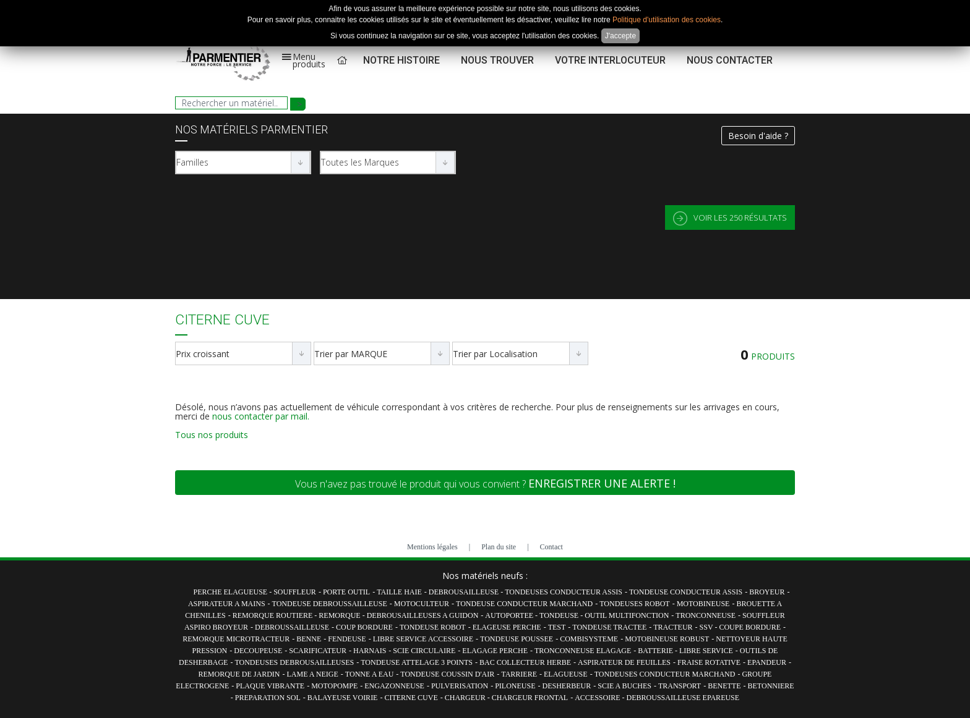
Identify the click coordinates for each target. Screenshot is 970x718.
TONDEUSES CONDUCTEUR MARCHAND (665, 674)
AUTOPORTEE (510, 615)
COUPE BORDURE (750, 627)
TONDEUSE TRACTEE (609, 627)
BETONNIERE (771, 686)
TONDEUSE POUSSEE (516, 639)
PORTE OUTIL (346, 592)
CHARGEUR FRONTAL (530, 697)
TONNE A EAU (369, 674)
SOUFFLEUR (294, 592)
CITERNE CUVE (410, 697)
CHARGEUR (466, 697)
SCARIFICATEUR (317, 650)
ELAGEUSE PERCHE (507, 627)
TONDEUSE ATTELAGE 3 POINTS (417, 662)
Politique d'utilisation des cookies (666, 19)
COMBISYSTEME (589, 639)
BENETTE (724, 686)
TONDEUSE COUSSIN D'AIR (447, 674)
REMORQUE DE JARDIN (239, 674)
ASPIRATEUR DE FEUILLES (624, 662)
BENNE (308, 639)
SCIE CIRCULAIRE (424, 650)
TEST (557, 627)
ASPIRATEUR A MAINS (226, 603)
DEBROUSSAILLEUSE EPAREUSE (683, 697)
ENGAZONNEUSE (394, 686)
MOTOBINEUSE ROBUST (667, 639)
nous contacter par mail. (260, 416)
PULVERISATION (459, 686)
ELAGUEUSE (566, 674)
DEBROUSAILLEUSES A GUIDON (423, 615)
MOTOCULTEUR (421, 603)
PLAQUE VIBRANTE (270, 686)
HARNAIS (369, 650)
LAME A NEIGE (312, 674)
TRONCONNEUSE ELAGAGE (582, 650)
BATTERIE (656, 650)
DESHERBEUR (567, 686)
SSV (707, 627)
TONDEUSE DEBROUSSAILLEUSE (329, 603)
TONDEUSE (559, 615)
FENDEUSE (347, 639)
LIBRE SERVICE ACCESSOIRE (423, 639)
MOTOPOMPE (334, 686)
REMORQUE (340, 615)
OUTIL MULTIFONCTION (627, 615)
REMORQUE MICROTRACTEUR (236, 639)
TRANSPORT (679, 686)
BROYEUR (766, 592)
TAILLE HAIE (399, 592)
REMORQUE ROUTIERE (274, 615)
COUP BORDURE (364, 627)
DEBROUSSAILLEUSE (292, 627)
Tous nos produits (211, 435)
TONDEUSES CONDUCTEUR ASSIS (563, 592)
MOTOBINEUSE (703, 603)
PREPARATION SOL (268, 697)
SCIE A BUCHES (624, 686)
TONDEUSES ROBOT (634, 603)
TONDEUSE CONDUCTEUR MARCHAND (524, 603)
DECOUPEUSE (258, 650)
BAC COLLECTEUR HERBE (525, 662)
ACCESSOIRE (598, 697)
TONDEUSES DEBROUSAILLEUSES (294, 662)
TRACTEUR (672, 627)
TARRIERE (519, 674)
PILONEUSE (515, 686)
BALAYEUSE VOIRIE (342, 697)
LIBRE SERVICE (706, 650)
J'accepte (620, 36)
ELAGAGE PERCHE (495, 650)
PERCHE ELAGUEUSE (232, 592)
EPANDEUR (766, 662)
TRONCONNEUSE (706, 615)
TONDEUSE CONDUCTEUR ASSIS (685, 592)
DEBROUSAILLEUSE (464, 592)
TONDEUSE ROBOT (433, 627)
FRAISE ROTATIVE (708, 662)
